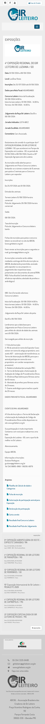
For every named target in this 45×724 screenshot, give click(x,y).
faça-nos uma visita (20, 671)
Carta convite (14, 514)
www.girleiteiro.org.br (22, 667)
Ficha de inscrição (16, 494)
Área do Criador (35, 3)
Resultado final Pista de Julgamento (23, 526)
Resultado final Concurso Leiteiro (21, 520)
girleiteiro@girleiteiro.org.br (24, 663)
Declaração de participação (19, 508)
